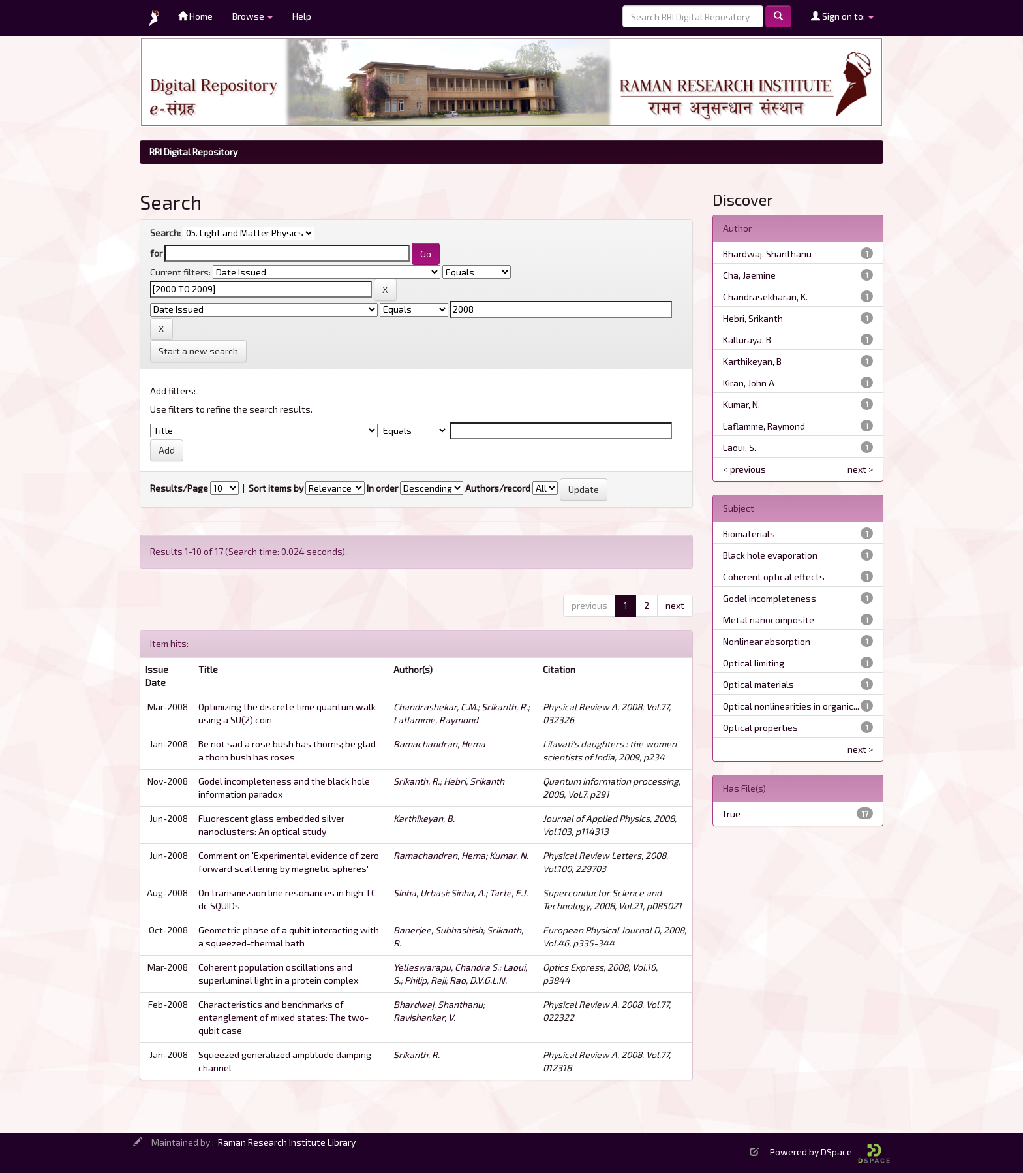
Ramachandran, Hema (439, 743)
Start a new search (198, 350)
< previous (744, 469)
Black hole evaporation (770, 555)
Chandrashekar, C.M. (435, 706)
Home (195, 16)
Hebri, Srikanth (474, 781)
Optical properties (760, 727)
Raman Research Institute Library (287, 1142)
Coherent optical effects (774, 576)
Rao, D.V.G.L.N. (478, 980)
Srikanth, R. (504, 706)
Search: (165, 232)
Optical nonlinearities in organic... (791, 706)
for (156, 252)
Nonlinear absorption (766, 641)
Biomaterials (749, 533)
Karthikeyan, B (752, 361)
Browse (252, 16)
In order (382, 487)
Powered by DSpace (830, 1151)
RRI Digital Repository (193, 151)
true (732, 813)
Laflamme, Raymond (435, 719)
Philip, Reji (425, 980)
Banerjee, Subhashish (438, 929)
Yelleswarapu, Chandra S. (446, 967)
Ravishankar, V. (424, 1017)
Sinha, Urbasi (420, 892)
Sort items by (276, 487)
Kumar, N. (508, 855)
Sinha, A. (468, 892)
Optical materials (758, 684)
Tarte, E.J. (508, 892)
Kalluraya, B (747, 339)
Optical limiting (753, 662)
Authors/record (497, 487)
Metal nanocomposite (768, 619)
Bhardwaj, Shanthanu (438, 1004)
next (674, 605)
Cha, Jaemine (749, 275)
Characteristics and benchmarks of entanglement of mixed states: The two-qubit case (283, 1017)
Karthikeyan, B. (424, 818)
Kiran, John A (748, 382)
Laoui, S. (739, 447)
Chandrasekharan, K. (765, 296)
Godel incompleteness (769, 598)
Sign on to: (842, 16)
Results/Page (179, 487)
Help (301, 16)
